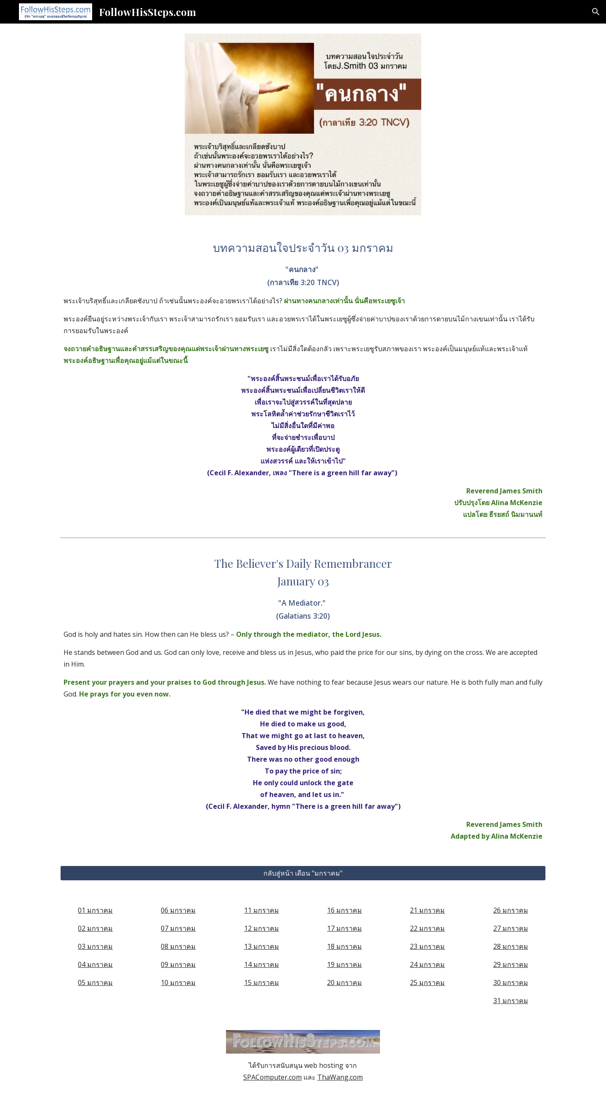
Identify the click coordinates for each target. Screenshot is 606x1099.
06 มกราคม (178, 910)
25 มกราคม (427, 982)
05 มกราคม (95, 982)
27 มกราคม (510, 928)
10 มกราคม (178, 982)
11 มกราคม (261, 910)
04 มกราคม (95, 964)
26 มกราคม (510, 910)
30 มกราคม (510, 982)
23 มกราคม (427, 946)
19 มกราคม (344, 964)
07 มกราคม (178, 928)
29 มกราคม (510, 964)
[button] (596, 12)
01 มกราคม (95, 910)
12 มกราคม (261, 928)
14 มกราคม (261, 964)
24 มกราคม (427, 964)
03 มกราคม (95, 946)
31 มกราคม (510, 1000)
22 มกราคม (427, 928)
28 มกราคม (510, 946)
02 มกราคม (95, 928)
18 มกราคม (344, 946)
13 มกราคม (261, 946)
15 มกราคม (261, 982)
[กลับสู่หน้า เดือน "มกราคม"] (303, 873)
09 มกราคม (178, 964)
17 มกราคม (344, 928)
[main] (303, 380)
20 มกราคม (344, 982)
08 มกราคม (178, 946)
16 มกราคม (344, 910)
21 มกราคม (427, 910)
